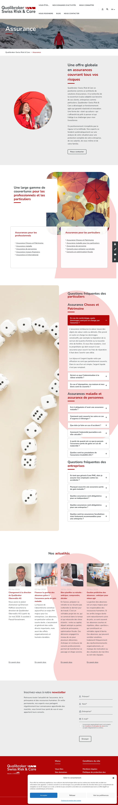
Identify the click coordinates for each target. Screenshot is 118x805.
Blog (58, 13)
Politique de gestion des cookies (71, 800)
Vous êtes (59, 769)
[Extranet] (102, 9)
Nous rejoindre (46, 13)
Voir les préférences (101, 795)
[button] (113, 778)
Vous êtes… (44, 5)
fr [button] (112, 9)
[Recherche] (107, 9)
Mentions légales (90, 769)
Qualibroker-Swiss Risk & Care (17, 52)
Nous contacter (71, 13)
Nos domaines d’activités (64, 5)
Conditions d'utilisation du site (94, 726)
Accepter (43, 795)
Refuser (72, 795)
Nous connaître (86, 5)
